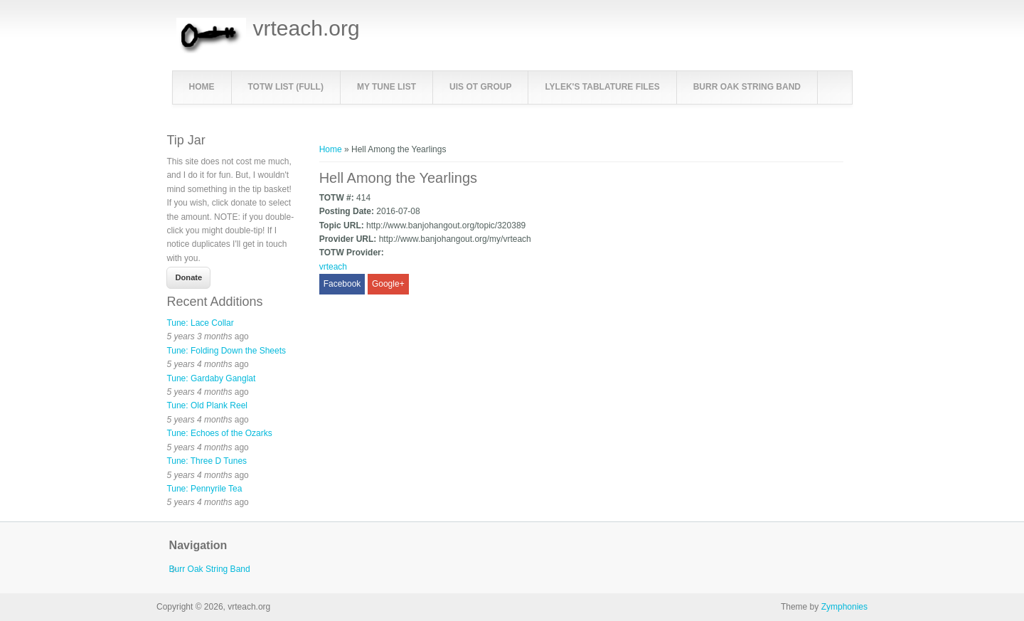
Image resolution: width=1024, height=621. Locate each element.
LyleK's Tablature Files (602, 87)
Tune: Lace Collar (199, 323)
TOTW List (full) (286, 87)
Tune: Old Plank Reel (206, 405)
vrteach (333, 267)
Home (202, 87)
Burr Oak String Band (747, 87)
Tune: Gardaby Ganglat (210, 378)
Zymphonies (844, 607)
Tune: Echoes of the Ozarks (219, 433)
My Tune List (386, 87)
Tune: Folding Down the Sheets (226, 351)
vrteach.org (306, 28)
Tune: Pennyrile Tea (204, 489)
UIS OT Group (480, 87)
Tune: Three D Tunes (206, 461)
